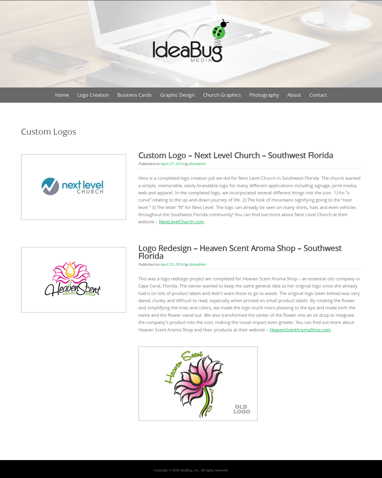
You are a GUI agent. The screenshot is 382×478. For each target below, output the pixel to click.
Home (62, 95)
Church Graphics (222, 95)
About (294, 95)
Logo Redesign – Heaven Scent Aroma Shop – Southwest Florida (239, 252)
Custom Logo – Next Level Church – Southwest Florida (235, 155)
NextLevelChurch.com (181, 222)
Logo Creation (93, 95)
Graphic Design (177, 95)
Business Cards (134, 95)
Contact (318, 95)
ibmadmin (197, 163)
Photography (264, 95)
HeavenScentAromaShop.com (300, 330)
